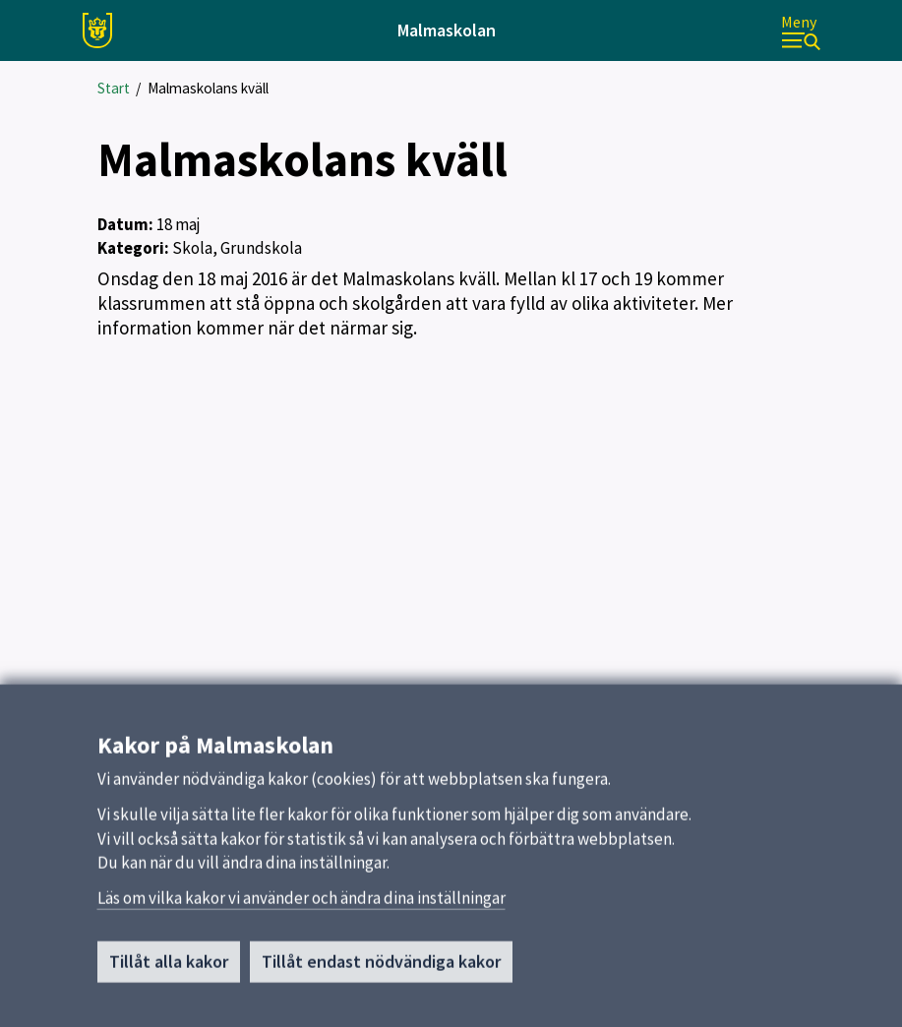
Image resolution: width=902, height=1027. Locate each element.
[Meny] (800, 31)
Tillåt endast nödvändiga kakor (381, 967)
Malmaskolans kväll (208, 88)
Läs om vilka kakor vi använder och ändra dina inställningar (301, 904)
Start (113, 88)
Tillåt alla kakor (168, 967)
